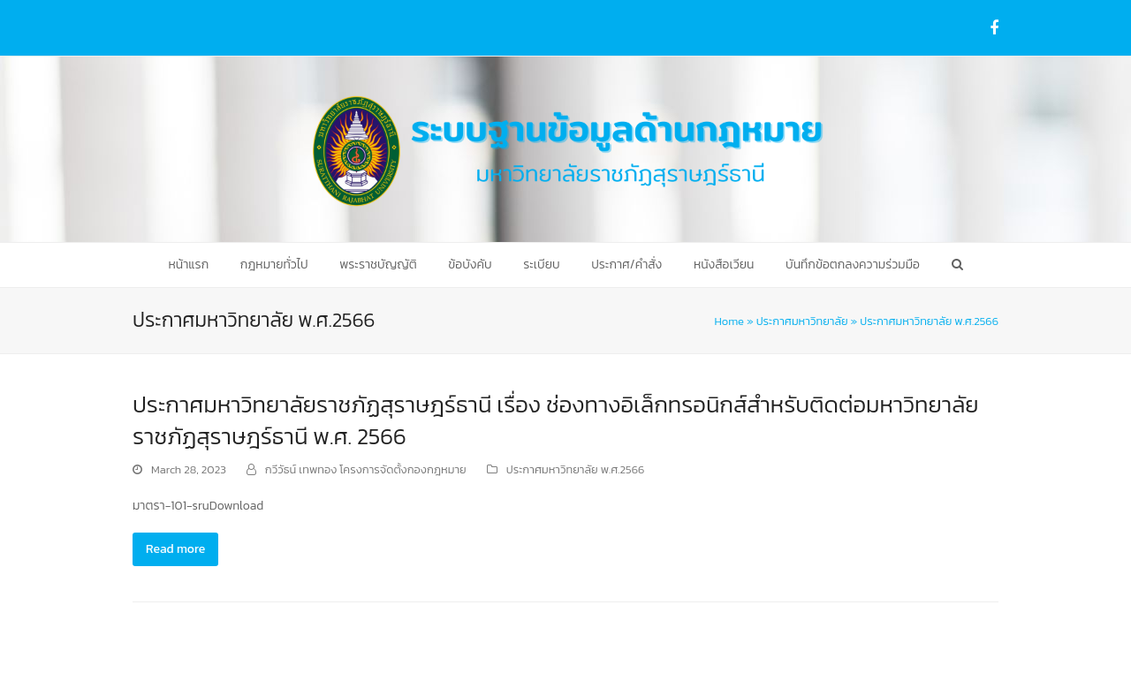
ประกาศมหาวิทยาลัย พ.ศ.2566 (575, 469)
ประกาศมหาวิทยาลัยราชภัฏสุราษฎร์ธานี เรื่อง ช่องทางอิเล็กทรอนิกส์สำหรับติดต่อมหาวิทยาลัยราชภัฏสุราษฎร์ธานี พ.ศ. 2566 (556, 420)
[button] (956, 265)
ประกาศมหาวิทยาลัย (802, 321)
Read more (175, 549)
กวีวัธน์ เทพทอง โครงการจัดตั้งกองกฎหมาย (366, 469)
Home (729, 321)
